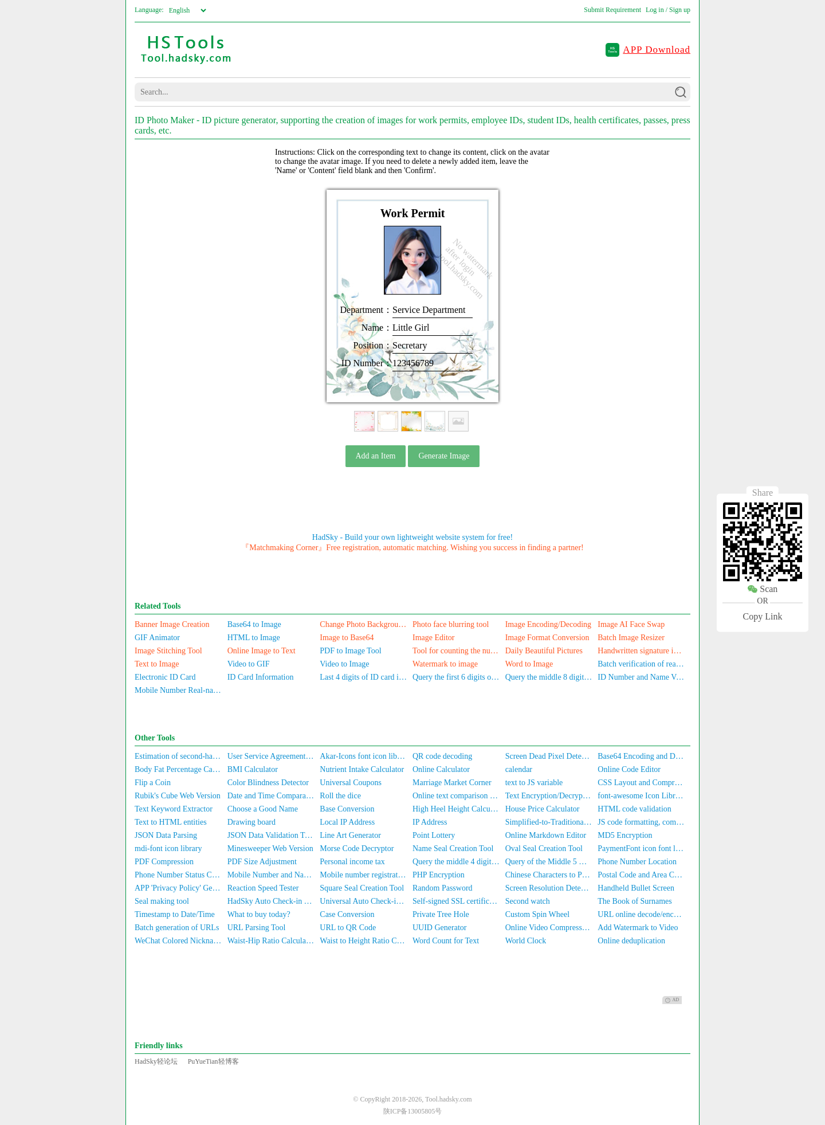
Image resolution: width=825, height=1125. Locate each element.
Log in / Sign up (668, 10)
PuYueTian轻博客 (213, 1061)
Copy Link (763, 616)
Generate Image (443, 456)
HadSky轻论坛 (156, 1061)
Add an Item (376, 456)
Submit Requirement (612, 10)
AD (672, 1000)
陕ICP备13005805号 (412, 1111)
